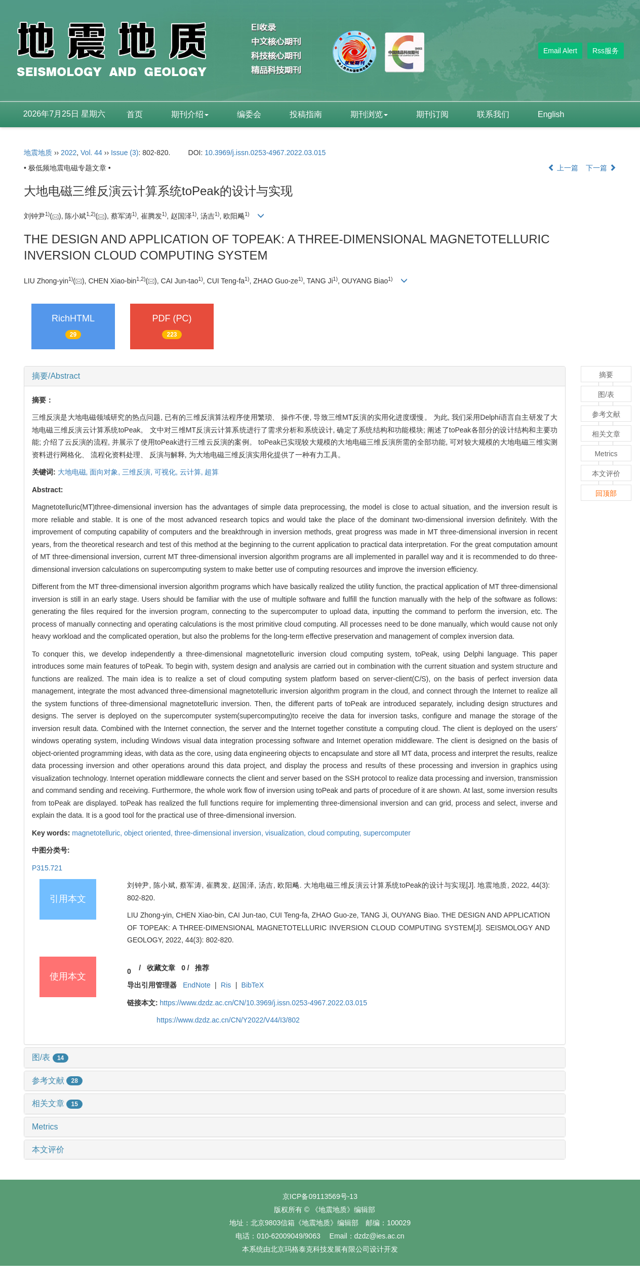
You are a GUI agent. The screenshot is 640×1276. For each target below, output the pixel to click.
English (551, 114)
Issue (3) (124, 153)
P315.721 (47, 868)
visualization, (286, 833)
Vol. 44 (91, 153)
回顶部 (606, 493)
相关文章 (57, 1103)
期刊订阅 (432, 114)
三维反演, (138, 472)
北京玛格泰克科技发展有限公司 (320, 1249)
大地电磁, (74, 472)
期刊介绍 (190, 114)
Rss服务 (605, 51)
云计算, (192, 472)
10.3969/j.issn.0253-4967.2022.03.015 (265, 153)
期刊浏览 (369, 114)
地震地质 (38, 153)
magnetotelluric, (98, 833)
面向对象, (106, 472)
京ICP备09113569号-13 (320, 1196)
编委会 (249, 114)
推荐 (202, 968)
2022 (68, 153)
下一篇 (601, 168)
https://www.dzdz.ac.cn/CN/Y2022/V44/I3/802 (228, 1020)
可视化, (167, 472)
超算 (212, 472)
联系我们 (493, 114)
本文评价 (48, 1149)
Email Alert (560, 51)
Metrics (45, 1126)
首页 (135, 114)
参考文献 (57, 1080)
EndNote (196, 985)
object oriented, (149, 833)
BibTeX (253, 985)
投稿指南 (306, 114)
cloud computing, (336, 833)
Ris (226, 985)
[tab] (294, 376)
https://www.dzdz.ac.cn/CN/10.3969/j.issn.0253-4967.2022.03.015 (263, 1003)
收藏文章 (161, 968)
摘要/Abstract (56, 376)
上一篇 (563, 168)
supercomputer (386, 833)
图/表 (50, 1057)
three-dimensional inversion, (220, 833)
